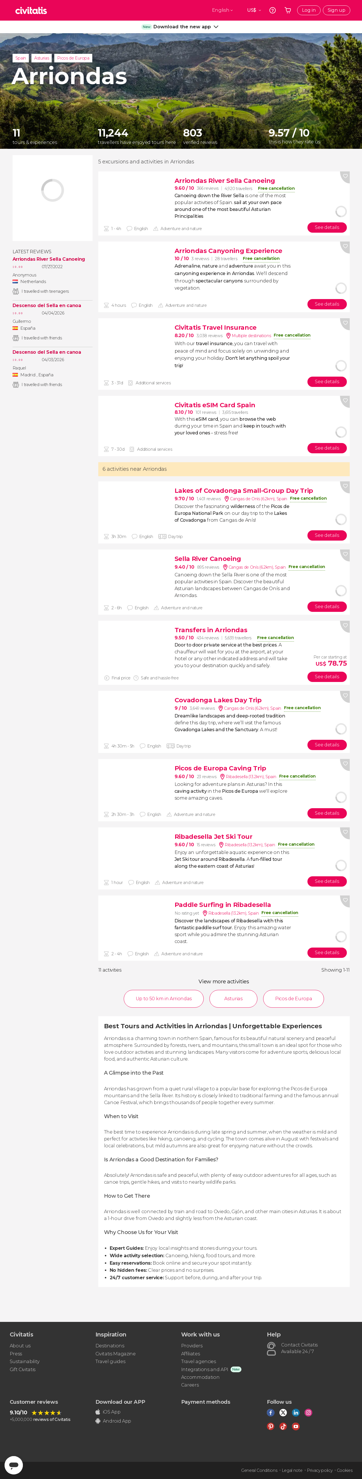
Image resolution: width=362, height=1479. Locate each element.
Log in (309, 10)
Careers (190, 1385)
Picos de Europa (73, 58)
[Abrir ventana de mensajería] (14, 1465)
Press (16, 1354)
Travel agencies (198, 1361)
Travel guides (110, 1361)
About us (20, 1345)
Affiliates (190, 1354)
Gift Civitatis (23, 1369)
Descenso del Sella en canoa (47, 305)
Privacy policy (320, 1470)
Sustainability (25, 1361)
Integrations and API (205, 1369)
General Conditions (259, 1470)
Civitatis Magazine (115, 1354)
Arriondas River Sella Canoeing (49, 259)
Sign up (336, 10)
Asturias (41, 58)
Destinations (109, 1345)
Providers (192, 1345)
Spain (20, 58)
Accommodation (200, 1377)
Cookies (345, 1470)
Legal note (292, 1470)
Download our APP (120, 1402)
